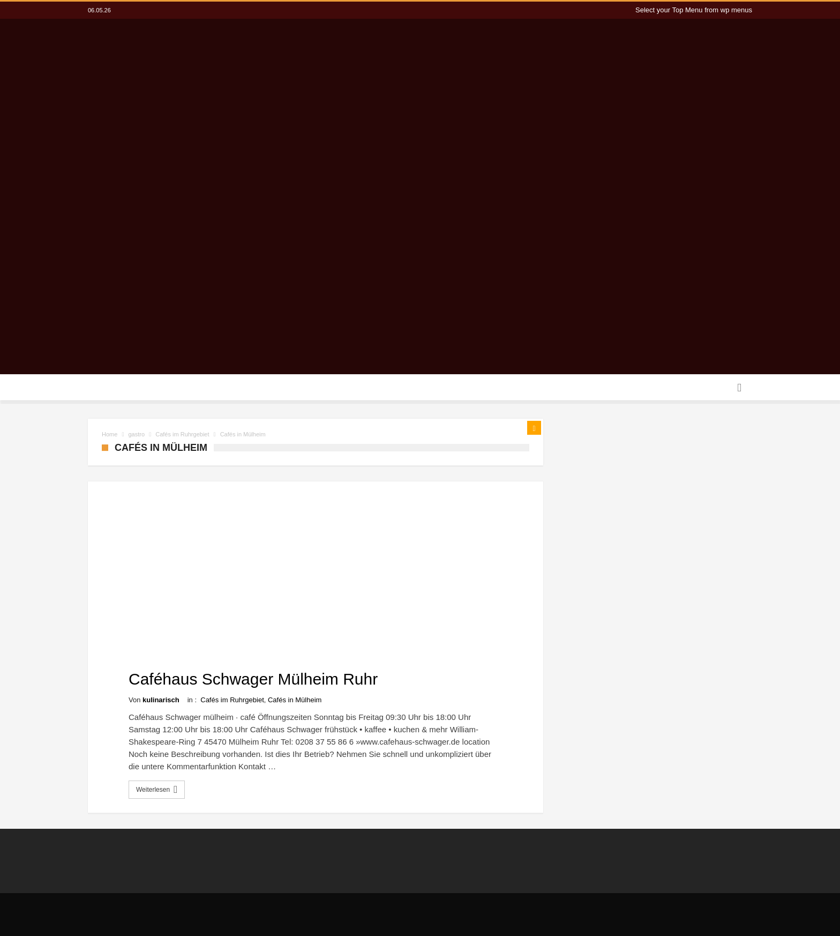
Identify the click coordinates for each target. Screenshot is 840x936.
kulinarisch (160, 700)
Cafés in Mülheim (294, 700)
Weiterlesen (158, 789)
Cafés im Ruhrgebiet (182, 434)
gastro (137, 434)
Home (109, 434)
